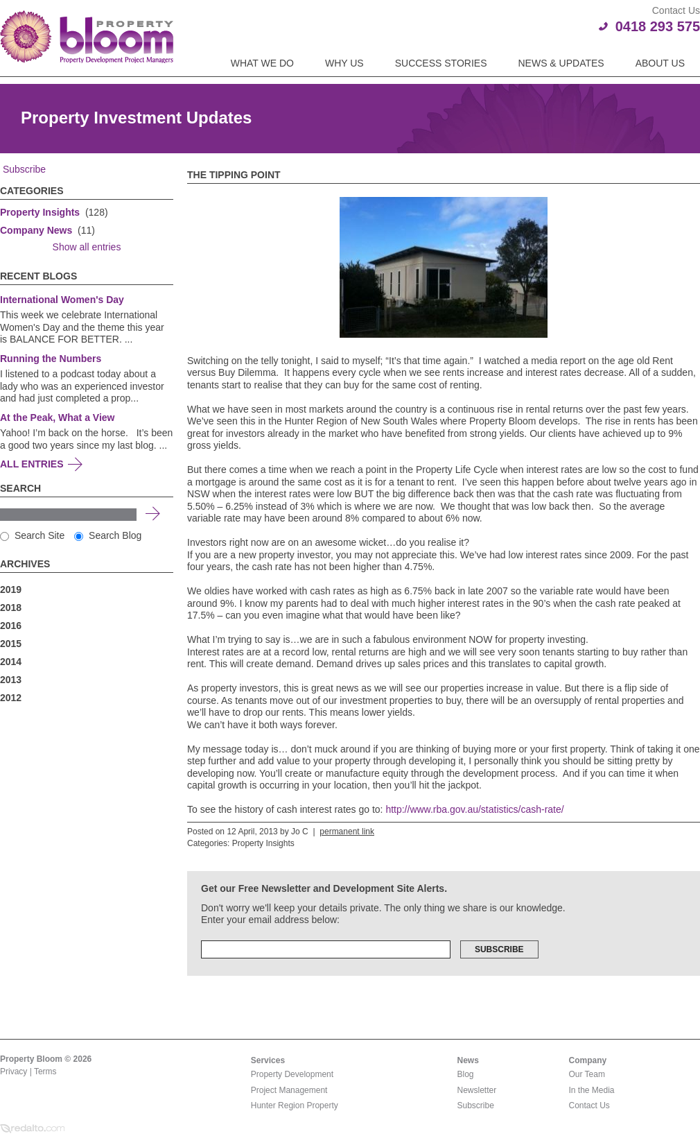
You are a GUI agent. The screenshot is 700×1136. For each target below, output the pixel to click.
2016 (10, 625)
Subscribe (23, 169)
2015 (10, 643)
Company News (36, 230)
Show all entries (87, 246)
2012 (10, 697)
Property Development (292, 1074)
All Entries (32, 464)
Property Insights (40, 212)
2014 (10, 661)
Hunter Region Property (294, 1105)
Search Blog (107, 535)
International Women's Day (62, 299)
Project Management (289, 1090)
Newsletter (477, 1090)
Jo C (299, 831)
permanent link (347, 831)
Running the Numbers (50, 358)
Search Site (32, 535)
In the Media (592, 1090)
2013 (10, 679)
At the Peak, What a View (57, 417)
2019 (10, 589)
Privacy (13, 1071)
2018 (10, 607)
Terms (45, 1071)
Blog (465, 1074)
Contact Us (589, 1105)
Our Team (587, 1074)
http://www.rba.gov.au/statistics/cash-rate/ (474, 809)
